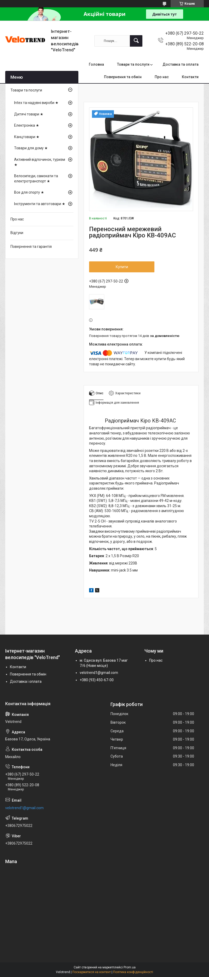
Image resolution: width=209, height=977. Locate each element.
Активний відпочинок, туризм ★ (39, 162)
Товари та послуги (133, 64)
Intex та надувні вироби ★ (36, 103)
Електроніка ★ (26, 125)
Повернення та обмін (123, 77)
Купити (122, 267)
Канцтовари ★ (26, 137)
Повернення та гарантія (31, 246)
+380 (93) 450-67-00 (97, 680)
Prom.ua (130, 967)
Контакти (190, 77)
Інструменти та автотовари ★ (39, 204)
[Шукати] (136, 41)
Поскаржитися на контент (91, 972)
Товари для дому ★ (31, 148)
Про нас (162, 77)
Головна (96, 64)
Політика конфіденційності (133, 972)
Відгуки (16, 233)
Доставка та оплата (180, 64)
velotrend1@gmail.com (99, 673)
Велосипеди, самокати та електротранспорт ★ (36, 178)
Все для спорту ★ (29, 192)
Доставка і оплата (26, 681)
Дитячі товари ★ (28, 114)
